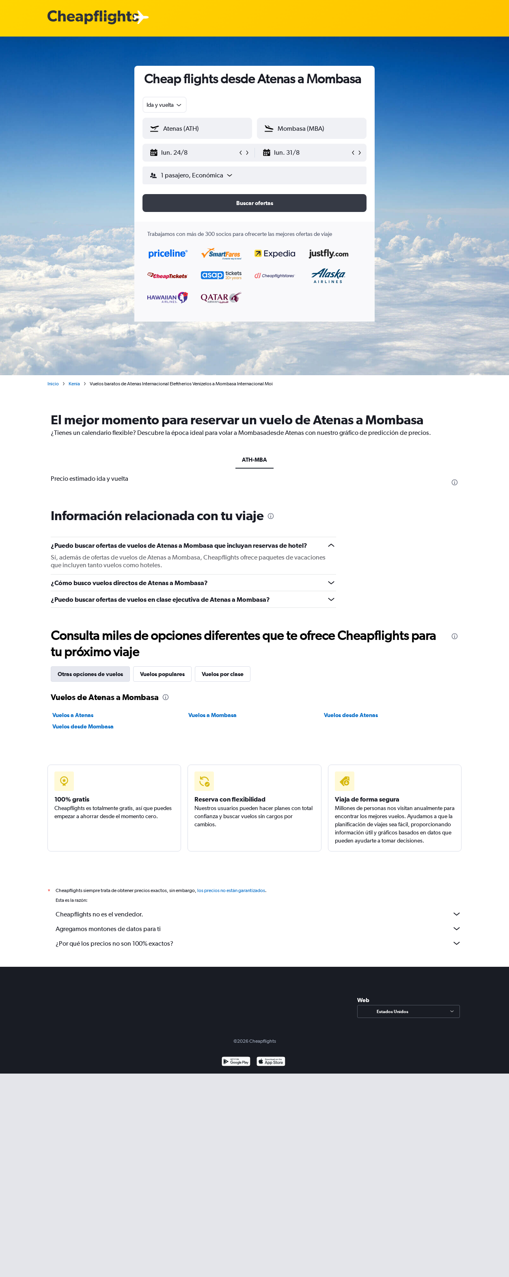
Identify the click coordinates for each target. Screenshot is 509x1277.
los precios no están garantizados (231, 890)
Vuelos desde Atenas (351, 715)
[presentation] (454, 482)
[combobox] (164, 105)
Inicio (53, 384)
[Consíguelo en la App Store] (270, 1062)
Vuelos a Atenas (72, 715)
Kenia (74, 384)
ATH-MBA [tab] (254, 459)
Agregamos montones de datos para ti (259, 928)
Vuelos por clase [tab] (223, 674)
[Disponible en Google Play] (236, 1062)
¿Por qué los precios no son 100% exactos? (259, 943)
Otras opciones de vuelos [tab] (90, 674)
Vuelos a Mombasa (212, 715)
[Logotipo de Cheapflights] (92, 18)
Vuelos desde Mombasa (83, 726)
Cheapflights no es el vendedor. (259, 914)
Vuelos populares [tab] (162, 674)
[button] (193, 152)
